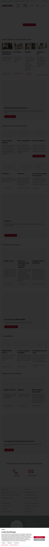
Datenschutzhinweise (14, 544)
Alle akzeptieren (39, 537)
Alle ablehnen (39, 539)
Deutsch (4, 529)
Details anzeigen (5, 544)
